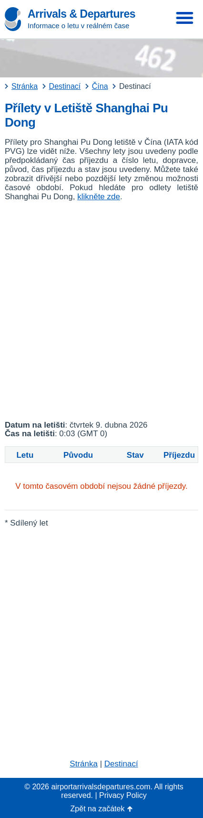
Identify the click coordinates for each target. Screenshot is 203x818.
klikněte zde (98, 196)
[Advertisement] (101, 311)
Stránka (84, 763)
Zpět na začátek (98, 809)
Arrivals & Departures (81, 14)
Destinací (121, 763)
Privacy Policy (123, 795)
